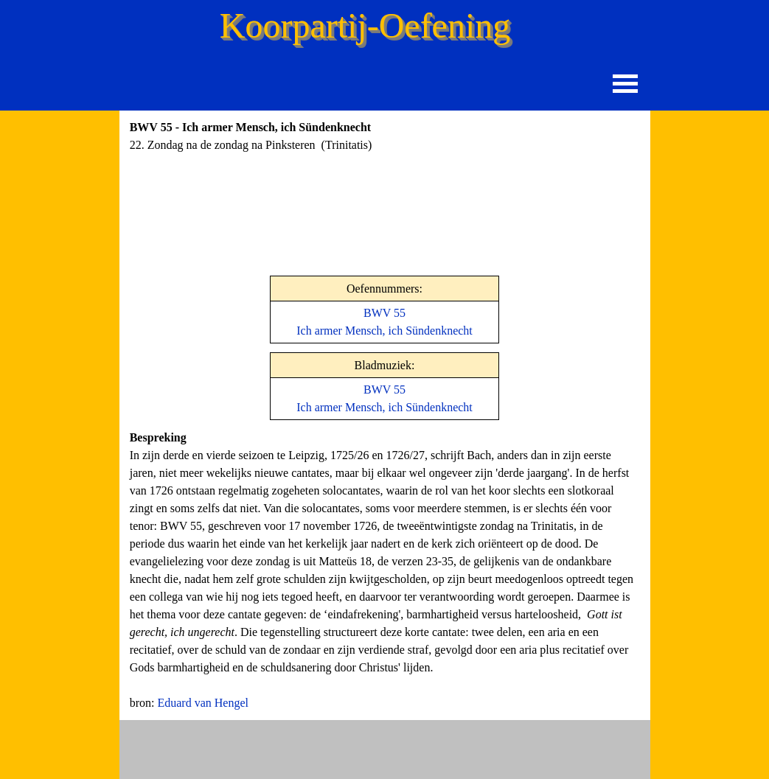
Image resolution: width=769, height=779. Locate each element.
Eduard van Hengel (202, 702)
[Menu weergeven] (625, 83)
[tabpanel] (296, 145)
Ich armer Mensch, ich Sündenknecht (384, 407)
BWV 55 (384, 313)
